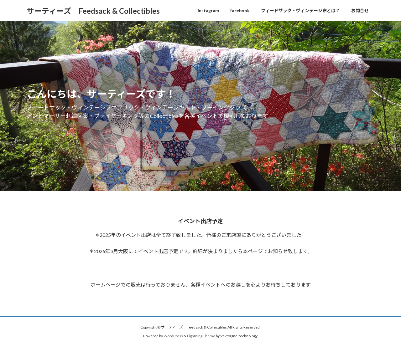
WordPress (173, 336)
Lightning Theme (201, 336)
